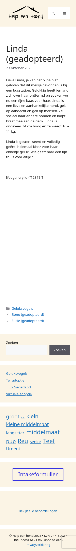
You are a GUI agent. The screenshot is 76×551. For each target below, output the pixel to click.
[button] (53, 13)
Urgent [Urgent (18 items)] (13, 449)
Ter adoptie (15, 380)
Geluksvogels (22, 308)
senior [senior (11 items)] (35, 441)
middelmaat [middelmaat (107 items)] (43, 432)
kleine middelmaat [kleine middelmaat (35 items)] (27, 424)
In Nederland (20, 387)
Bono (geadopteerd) (28, 314)
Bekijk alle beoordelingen (38, 511)
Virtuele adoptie (19, 394)
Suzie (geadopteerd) (28, 320)
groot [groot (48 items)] (12, 416)
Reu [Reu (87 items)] (23, 441)
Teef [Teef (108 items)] (49, 441)
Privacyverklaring (38, 545)
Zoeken (12, 342)
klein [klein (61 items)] (32, 416)
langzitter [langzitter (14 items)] (15, 432)
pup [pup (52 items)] (11, 441)
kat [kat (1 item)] (23, 417)
